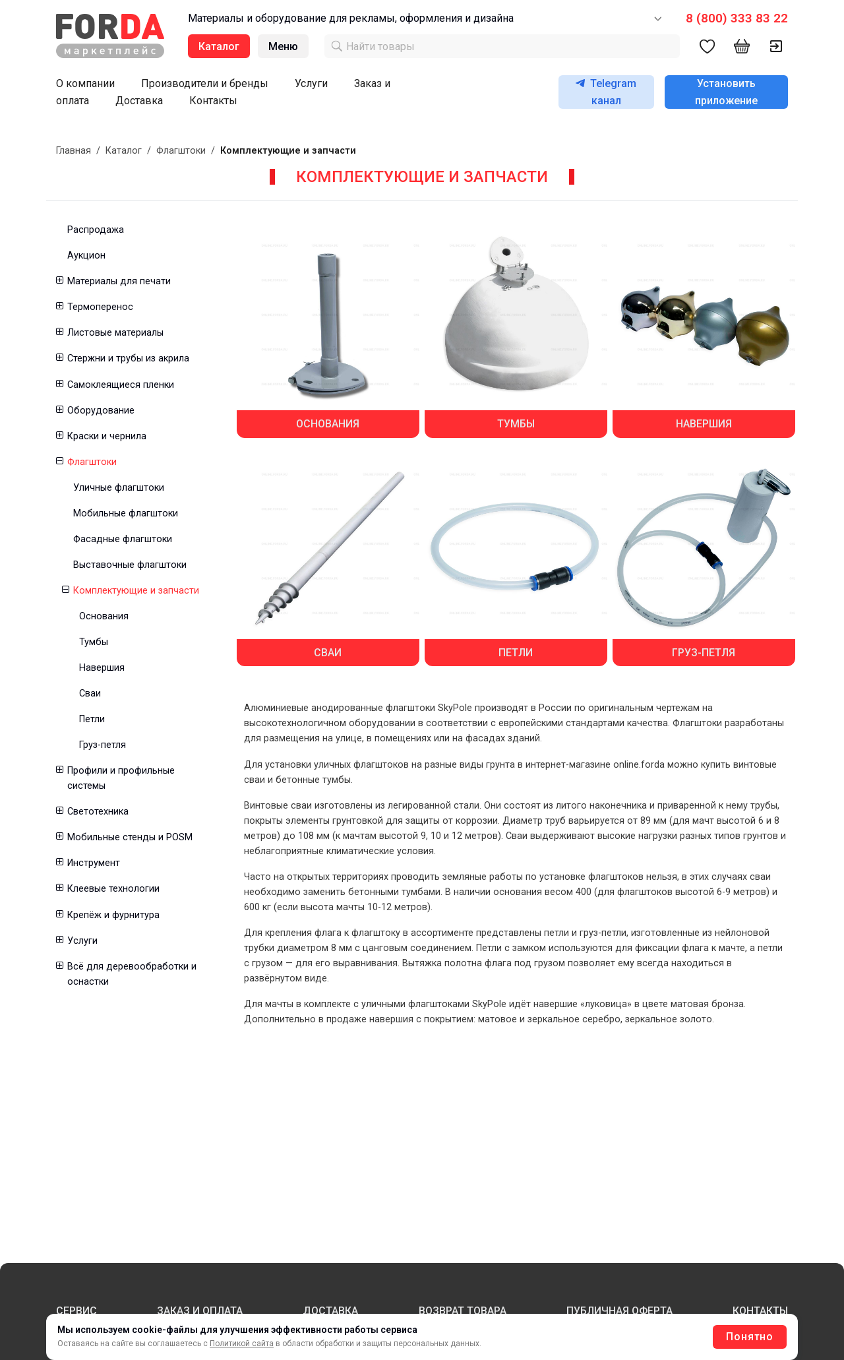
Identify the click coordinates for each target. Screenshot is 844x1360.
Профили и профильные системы (121, 778)
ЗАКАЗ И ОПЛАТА (200, 1311)
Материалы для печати (119, 281)
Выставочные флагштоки (130, 565)
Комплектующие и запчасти (136, 590)
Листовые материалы (115, 332)
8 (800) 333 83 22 (737, 18)
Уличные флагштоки (118, 487)
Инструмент (93, 863)
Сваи (90, 693)
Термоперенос (100, 307)
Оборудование (101, 410)
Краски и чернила (106, 436)
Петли (92, 719)
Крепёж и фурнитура (113, 915)
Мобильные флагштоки (125, 513)
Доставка (139, 100)
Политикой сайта (242, 1343)
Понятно (749, 1336)
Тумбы (93, 642)
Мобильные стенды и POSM (130, 837)
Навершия (102, 667)
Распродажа (95, 229)
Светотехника (98, 811)
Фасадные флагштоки (122, 539)
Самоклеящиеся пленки (120, 384)
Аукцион (86, 255)
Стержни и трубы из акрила (128, 358)
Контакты (213, 100)
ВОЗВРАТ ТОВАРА (462, 1311)
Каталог (124, 150)
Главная (73, 150)
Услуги (311, 83)
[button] (59, 281)
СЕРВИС (76, 1311)
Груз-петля (102, 745)
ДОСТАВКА (330, 1311)
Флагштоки (181, 150)
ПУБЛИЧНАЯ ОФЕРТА (619, 1311)
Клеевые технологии (113, 888)
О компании (85, 83)
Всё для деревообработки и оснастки (131, 974)
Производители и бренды (204, 83)
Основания (104, 616)
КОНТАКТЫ (760, 1311)
